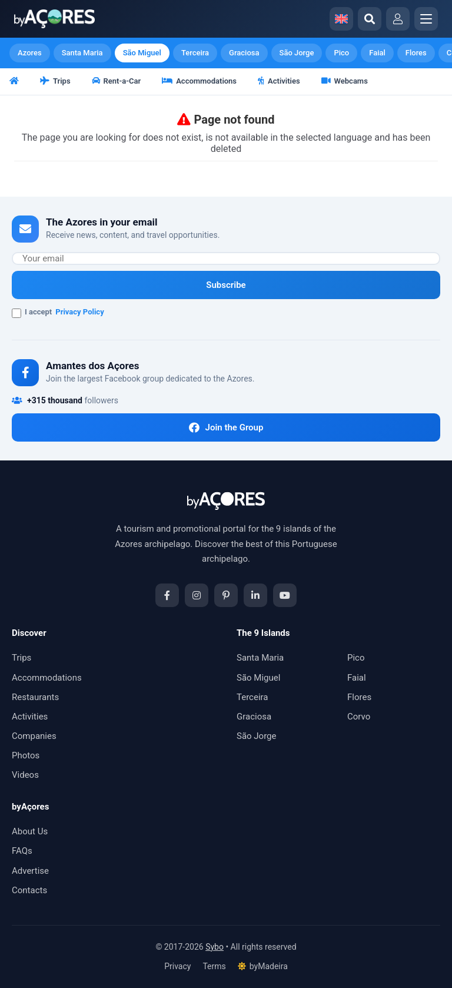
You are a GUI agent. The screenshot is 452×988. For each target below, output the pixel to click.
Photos (25, 755)
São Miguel (142, 52)
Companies (34, 736)
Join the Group (226, 427)
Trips (55, 81)
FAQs (22, 851)
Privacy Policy (79, 311)
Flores (416, 52)
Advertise (30, 871)
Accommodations (199, 81)
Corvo (358, 716)
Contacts (29, 890)
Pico (341, 52)
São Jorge (297, 52)
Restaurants (35, 697)
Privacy (177, 966)
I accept (58, 312)
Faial (377, 52)
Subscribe (225, 285)
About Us (30, 831)
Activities (279, 81)
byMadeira (263, 966)
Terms (213, 966)
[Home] (14, 81)
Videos (25, 775)
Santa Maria (82, 52)
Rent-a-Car (116, 81)
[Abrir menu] (426, 19)
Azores (30, 52)
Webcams (344, 81)
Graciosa (244, 52)
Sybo (214, 946)
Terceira (195, 52)
